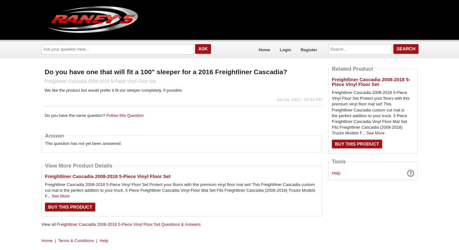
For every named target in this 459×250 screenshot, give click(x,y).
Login (285, 49)
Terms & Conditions (76, 240)
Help (336, 173)
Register (309, 49)
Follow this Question (125, 115)
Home (264, 49)
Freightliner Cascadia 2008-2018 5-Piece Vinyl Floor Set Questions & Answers (128, 224)
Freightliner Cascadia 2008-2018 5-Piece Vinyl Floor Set (108, 176)
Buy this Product (70, 207)
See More (60, 196)
